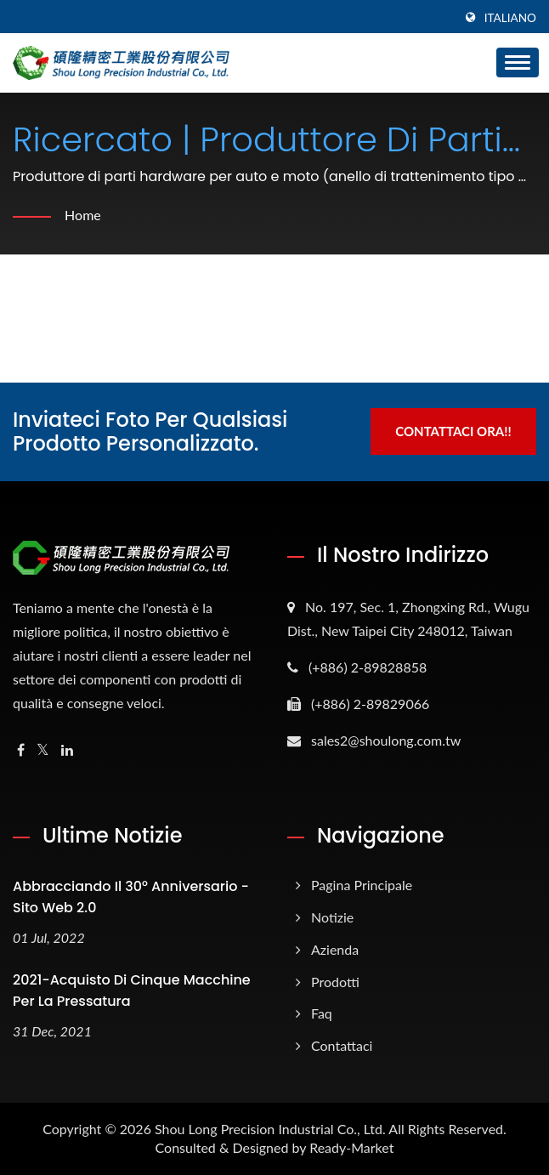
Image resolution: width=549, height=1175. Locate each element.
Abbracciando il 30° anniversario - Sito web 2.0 (131, 897)
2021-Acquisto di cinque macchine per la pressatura (132, 990)
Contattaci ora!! (453, 431)
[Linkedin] (67, 750)
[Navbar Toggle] (517, 62)
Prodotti (335, 981)
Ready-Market (351, 1147)
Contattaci (341, 1045)
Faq (321, 1013)
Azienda (335, 949)
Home (83, 215)
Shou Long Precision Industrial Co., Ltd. (270, 1129)
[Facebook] (21, 750)
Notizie (332, 917)
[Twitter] (43, 750)
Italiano (510, 18)
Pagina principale (361, 885)
